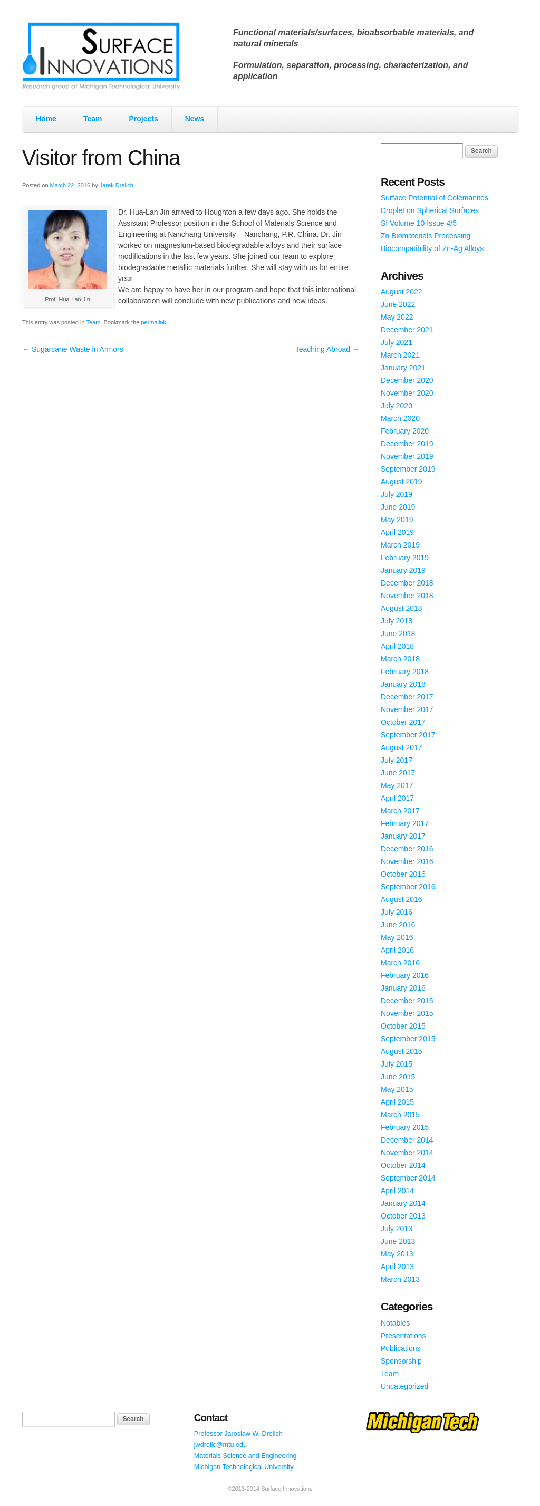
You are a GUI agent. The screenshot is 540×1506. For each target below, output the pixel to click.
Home (46, 118)
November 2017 (407, 709)
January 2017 (403, 836)
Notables (395, 1323)
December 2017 (407, 697)
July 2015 (396, 1064)
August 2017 (401, 747)
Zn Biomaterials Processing (425, 236)
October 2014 (403, 1165)
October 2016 (403, 874)
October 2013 (403, 1216)
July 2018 (396, 621)
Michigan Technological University (244, 1467)
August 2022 (401, 291)
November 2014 (407, 1152)
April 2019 (397, 532)
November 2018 (407, 595)
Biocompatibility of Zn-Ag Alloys (432, 248)
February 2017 (405, 823)
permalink (153, 322)
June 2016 (398, 924)
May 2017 (397, 785)
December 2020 (407, 380)
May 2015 (397, 1089)
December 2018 (407, 583)
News (195, 118)
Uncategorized (404, 1386)
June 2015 (398, 1076)
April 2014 (397, 1190)
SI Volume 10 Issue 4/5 (419, 223)
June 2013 (398, 1241)
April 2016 (397, 950)
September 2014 (408, 1178)
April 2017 (397, 798)
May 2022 (397, 317)
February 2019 (405, 557)
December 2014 (407, 1140)
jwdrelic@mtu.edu (220, 1445)
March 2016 (400, 962)
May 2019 (397, 519)
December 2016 (407, 849)
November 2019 (407, 456)
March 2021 (400, 355)
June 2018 (398, 633)
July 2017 (396, 760)
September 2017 (408, 735)
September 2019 (408, 469)
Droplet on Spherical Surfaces (430, 210)
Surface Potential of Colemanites (434, 198)
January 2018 (403, 684)
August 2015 (401, 1051)
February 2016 (405, 975)
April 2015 (397, 1102)
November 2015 (407, 1013)
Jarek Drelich (116, 185)
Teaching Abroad (327, 349)
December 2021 (407, 329)
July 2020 (396, 405)
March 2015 (400, 1114)
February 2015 (405, 1127)
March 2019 (400, 545)
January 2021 (403, 367)
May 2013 (397, 1254)
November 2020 (407, 393)
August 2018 (401, 608)
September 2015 (408, 1038)
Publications (401, 1348)
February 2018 (405, 671)
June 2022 (398, 304)
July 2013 (396, 1228)
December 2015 (407, 1000)
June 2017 (398, 773)
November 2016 (407, 861)
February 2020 (405, 431)
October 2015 (403, 1026)
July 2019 (396, 494)
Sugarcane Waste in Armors (72, 349)
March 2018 (400, 659)
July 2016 (396, 912)
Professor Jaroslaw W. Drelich (238, 1433)
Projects (143, 118)
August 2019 (401, 481)
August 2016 (401, 899)
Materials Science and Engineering (245, 1456)
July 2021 (396, 342)
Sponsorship (401, 1361)
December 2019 (407, 443)
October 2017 (403, 722)
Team (92, 118)
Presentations (403, 1335)
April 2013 (397, 1266)
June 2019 (398, 507)
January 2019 (403, 570)
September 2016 (408, 887)
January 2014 (403, 1203)
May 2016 (397, 937)
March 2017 (400, 811)
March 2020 (400, 418)
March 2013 (400, 1279)
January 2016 (403, 988)
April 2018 (397, 646)
